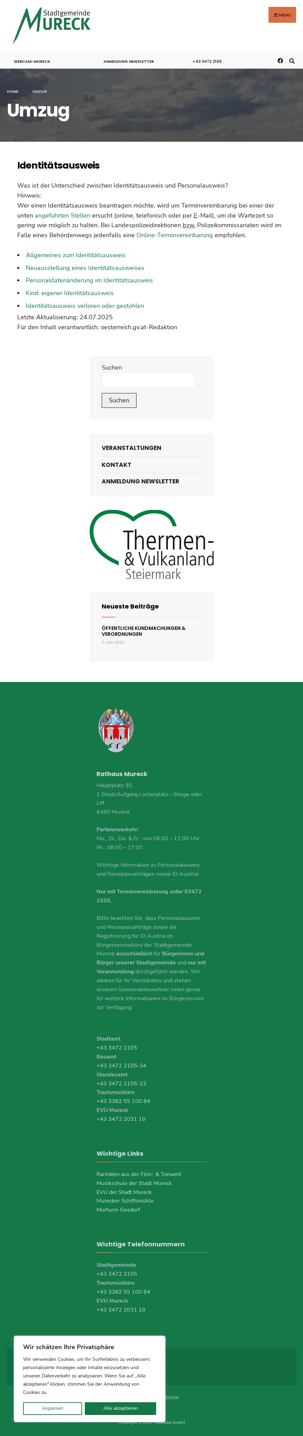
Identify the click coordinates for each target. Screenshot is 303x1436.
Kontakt (116, 464)
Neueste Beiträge (130, 605)
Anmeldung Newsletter (128, 61)
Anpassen (52, 1408)
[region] (89, 1379)
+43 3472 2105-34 (122, 1065)
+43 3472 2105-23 (122, 1083)
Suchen (112, 367)
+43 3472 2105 (207, 61)
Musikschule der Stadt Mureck (134, 1182)
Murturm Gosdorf (118, 1209)
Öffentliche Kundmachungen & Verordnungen (143, 630)
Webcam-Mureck (32, 61)
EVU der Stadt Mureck (124, 1191)
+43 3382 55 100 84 (123, 1101)
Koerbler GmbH (170, 1422)
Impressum (168, 1397)
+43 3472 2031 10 (121, 1119)
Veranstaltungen (131, 447)
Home (13, 91)
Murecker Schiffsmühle (125, 1200)
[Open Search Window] (292, 60)
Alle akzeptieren (120, 1408)
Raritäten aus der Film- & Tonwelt (139, 1173)
